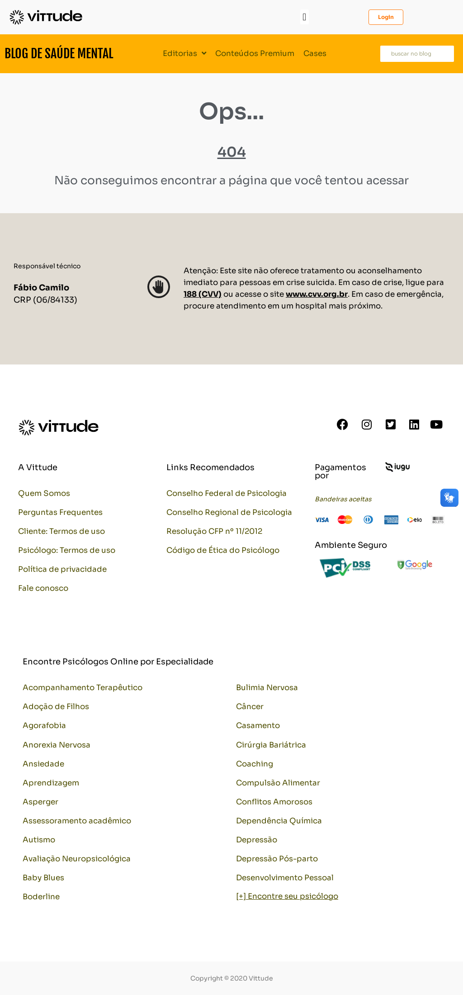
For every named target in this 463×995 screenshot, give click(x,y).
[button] (304, 16)
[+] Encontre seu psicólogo (287, 896)
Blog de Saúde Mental (59, 53)
